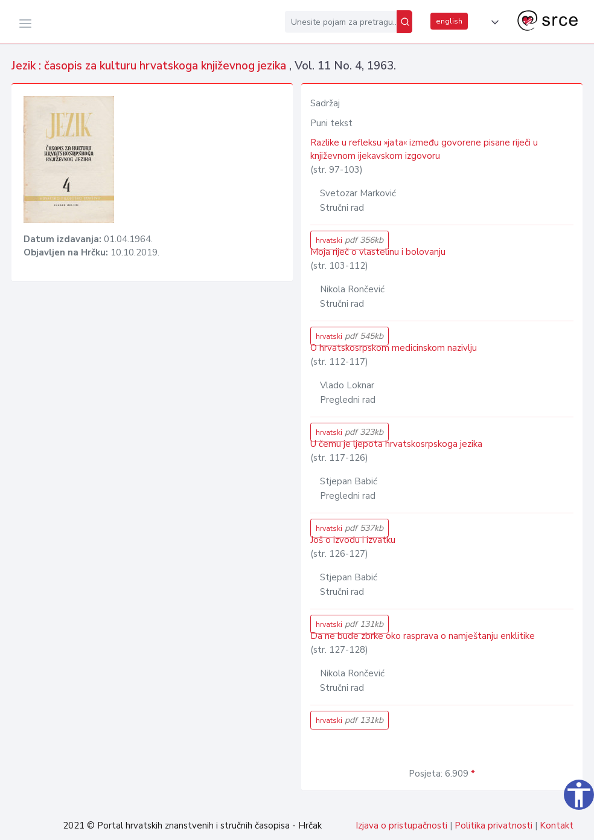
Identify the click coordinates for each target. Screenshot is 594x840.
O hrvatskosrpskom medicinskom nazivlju (393, 348)
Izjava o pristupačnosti (401, 825)
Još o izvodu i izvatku (352, 540)
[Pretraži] (404, 21)
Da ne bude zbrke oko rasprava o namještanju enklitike (422, 636)
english (449, 21)
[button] (492, 22)
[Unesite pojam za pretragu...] (340, 21)
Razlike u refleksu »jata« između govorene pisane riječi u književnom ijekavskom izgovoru (424, 149)
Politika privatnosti (493, 825)
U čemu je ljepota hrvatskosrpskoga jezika (396, 444)
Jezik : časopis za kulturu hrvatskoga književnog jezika (150, 66)
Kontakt (556, 825)
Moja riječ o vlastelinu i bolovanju (378, 252)
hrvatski (349, 240)
